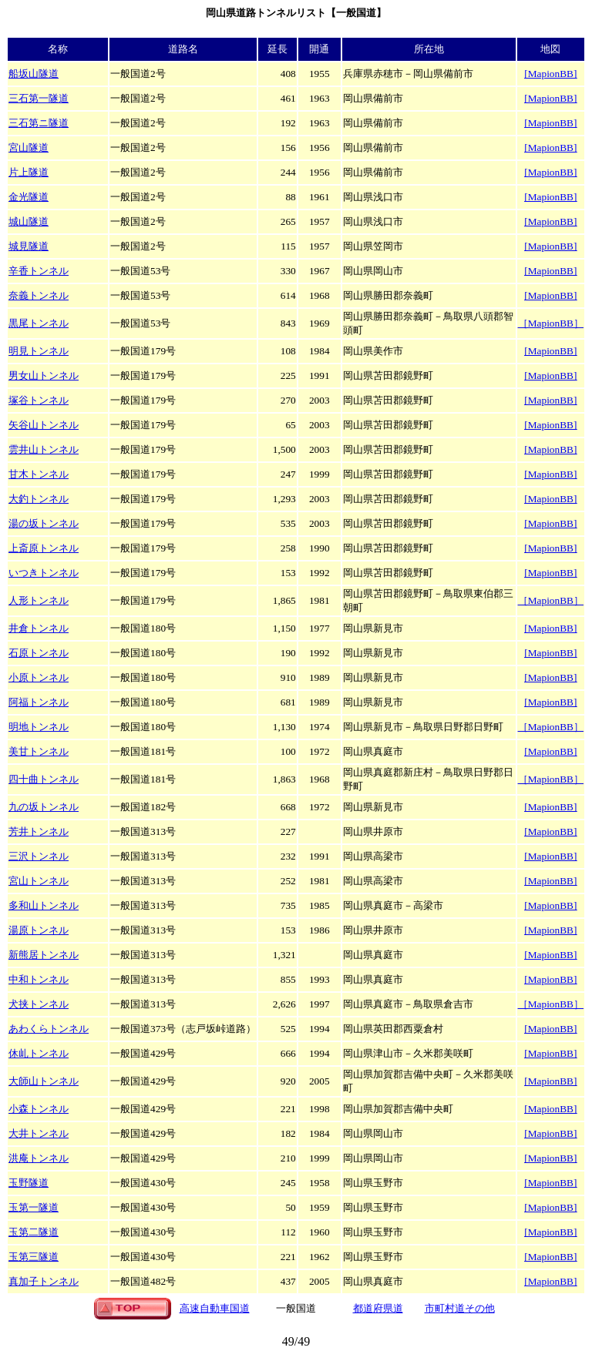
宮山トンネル (38, 881)
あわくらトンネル (48, 1028)
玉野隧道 (28, 1182)
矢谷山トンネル (43, 425)
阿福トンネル (38, 702)
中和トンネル (38, 979)
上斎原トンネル (43, 548)
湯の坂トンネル (43, 523)
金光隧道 (28, 197)
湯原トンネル (38, 930)
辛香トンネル (38, 271)
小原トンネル (38, 677)
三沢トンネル (38, 856)
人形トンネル (38, 600)
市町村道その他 (460, 1308)
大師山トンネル (43, 1081)
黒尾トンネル (38, 323)
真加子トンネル (43, 1281)
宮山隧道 (28, 147)
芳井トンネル (38, 831)
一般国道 (296, 1308)
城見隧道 (28, 246)
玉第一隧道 (33, 1207)
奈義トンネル (38, 295)
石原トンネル (38, 653)
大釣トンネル (38, 499)
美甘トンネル (38, 751)
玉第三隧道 (33, 1256)
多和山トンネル (43, 905)
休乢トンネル (38, 1053)
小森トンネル (38, 1109)
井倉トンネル (38, 628)
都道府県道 (378, 1308)
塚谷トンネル (38, 400)
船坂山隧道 (33, 73)
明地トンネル (38, 726)
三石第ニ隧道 (38, 123)
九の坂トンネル (43, 807)
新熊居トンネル (43, 954)
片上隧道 (28, 172)
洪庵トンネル (38, 1158)
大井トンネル (38, 1133)
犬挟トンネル (38, 1004)
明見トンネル (38, 351)
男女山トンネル (43, 375)
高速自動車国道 (215, 1308)
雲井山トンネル (43, 449)
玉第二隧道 (33, 1232)
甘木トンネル (38, 474)
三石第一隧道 (38, 98)
